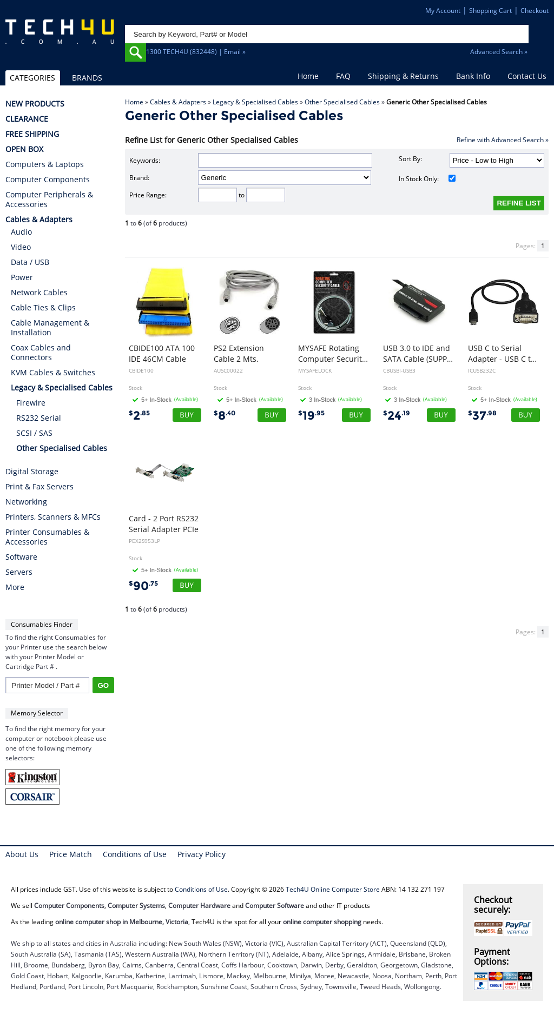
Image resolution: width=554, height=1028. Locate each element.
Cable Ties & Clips (43, 307)
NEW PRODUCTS (34, 104)
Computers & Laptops (44, 164)
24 (396, 415)
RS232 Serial (38, 418)
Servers (18, 572)
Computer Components (47, 179)
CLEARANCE (26, 119)
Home (308, 76)
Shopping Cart (490, 10)
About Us (21, 854)
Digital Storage (31, 471)
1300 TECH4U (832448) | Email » (196, 51)
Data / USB (30, 262)
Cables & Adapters (178, 102)
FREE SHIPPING (32, 134)
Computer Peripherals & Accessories (49, 199)
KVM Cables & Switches (53, 372)
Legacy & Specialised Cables (255, 102)
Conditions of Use (135, 854)
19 (311, 415)
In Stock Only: (427, 178)
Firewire (30, 402)
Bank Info (473, 76)
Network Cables (39, 292)
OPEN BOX (24, 149)
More (14, 587)
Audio (21, 232)
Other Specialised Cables (342, 102)
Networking (26, 502)
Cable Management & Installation (50, 327)
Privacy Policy (201, 854)
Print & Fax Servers (39, 487)
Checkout (534, 10)
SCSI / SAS (34, 433)
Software (21, 557)
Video (21, 247)
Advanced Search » (498, 51)
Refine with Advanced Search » (503, 139)
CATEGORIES (32, 77)
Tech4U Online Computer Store (333, 889)
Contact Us (526, 76)
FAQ (343, 76)
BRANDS (87, 77)
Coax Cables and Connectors (41, 352)
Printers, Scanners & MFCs (53, 517)
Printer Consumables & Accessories (47, 537)
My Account (442, 10)
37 (482, 415)
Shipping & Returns (403, 76)
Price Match (70, 854)
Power (22, 277)
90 (143, 586)
